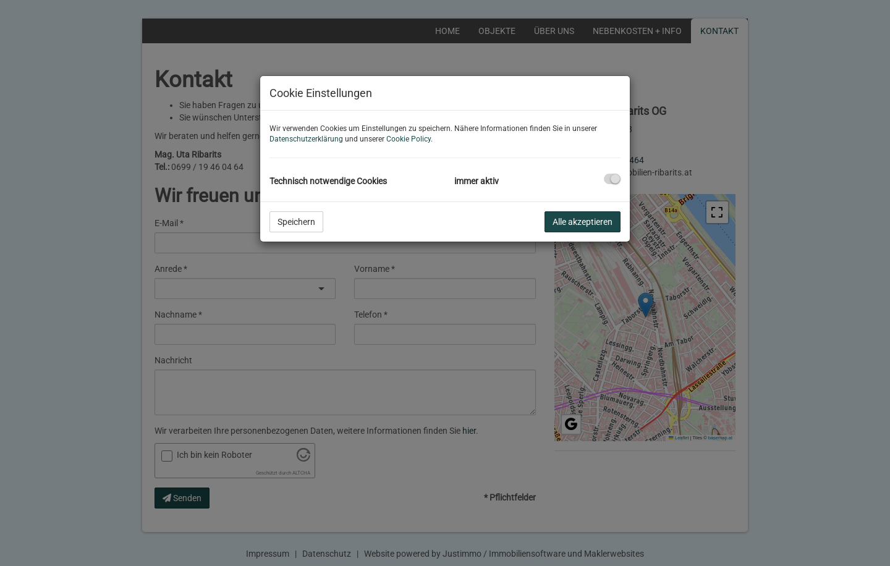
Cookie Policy (408, 139)
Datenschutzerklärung (306, 139)
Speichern (296, 222)
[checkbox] (612, 179)
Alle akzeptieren (582, 222)
